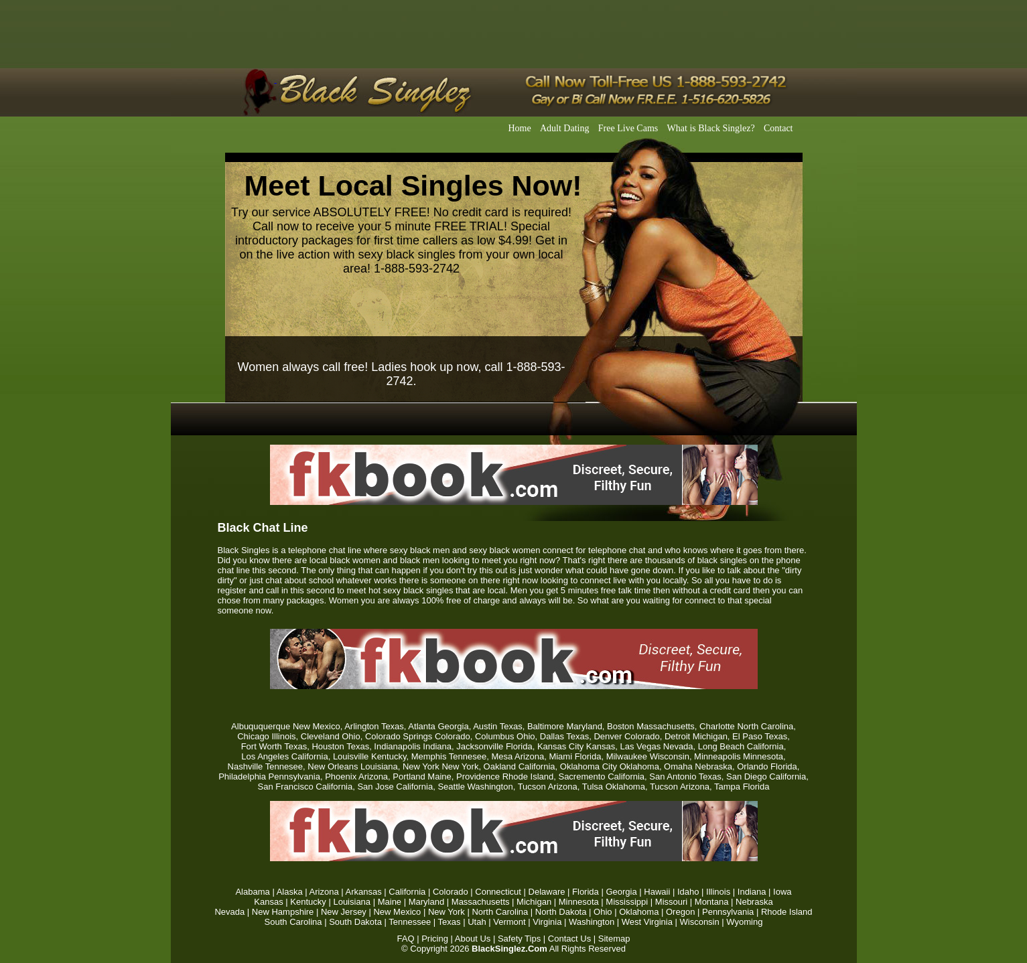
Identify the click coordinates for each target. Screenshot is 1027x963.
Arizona (324, 892)
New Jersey (343, 912)
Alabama (252, 892)
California (407, 892)
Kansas (268, 902)
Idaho (688, 892)
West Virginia (647, 922)
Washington (591, 922)
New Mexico (397, 912)
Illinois (718, 892)
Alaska (290, 892)
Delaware (547, 892)
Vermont (509, 922)
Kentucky (308, 902)
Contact (778, 128)
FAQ (406, 939)
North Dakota (561, 912)
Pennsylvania (728, 912)
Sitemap (614, 939)
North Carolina (500, 912)
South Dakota (355, 922)
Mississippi (627, 902)
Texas (449, 922)
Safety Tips (519, 939)
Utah (477, 922)
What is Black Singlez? (711, 128)
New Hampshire (283, 912)
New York (446, 912)
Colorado (450, 892)
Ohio (603, 912)
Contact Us (569, 939)
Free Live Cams (628, 128)
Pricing (434, 939)
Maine (389, 902)
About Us (472, 939)
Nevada (229, 912)
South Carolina (293, 922)
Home (519, 128)
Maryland (426, 902)
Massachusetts (481, 902)
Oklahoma (639, 912)
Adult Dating (565, 128)
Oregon (680, 912)
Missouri (671, 902)
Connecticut (498, 892)
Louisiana (351, 902)
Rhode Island (787, 912)
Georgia (621, 892)
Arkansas (364, 892)
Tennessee (410, 922)
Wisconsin (700, 922)
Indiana (752, 892)
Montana (712, 902)
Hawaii (657, 892)
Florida (585, 892)
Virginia (547, 922)
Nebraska (754, 902)
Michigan (534, 902)
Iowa (782, 892)
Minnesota (579, 902)
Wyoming (744, 922)
